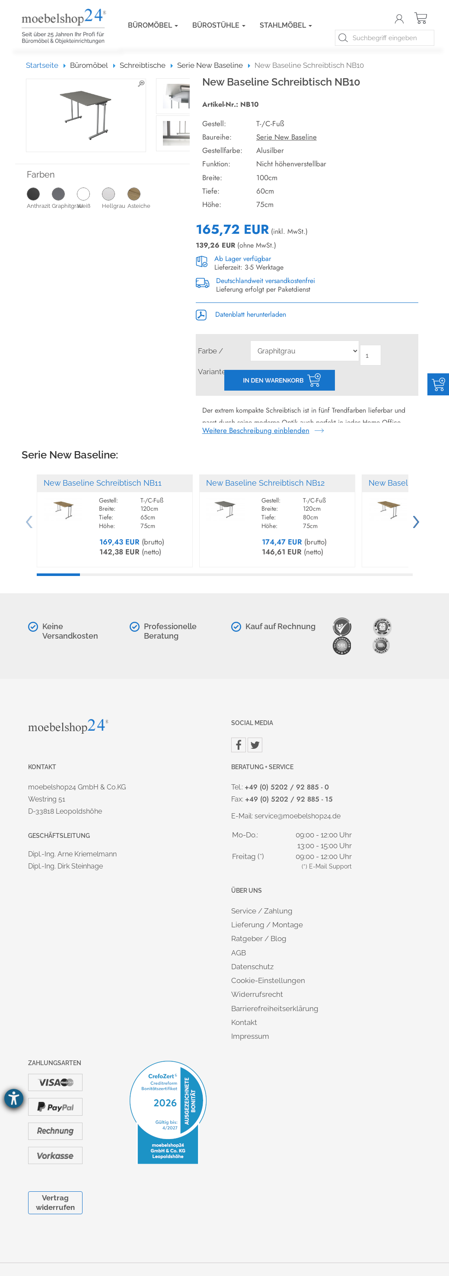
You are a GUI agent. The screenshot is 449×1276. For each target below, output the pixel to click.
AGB (238, 952)
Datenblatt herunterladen (241, 314)
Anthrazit (39, 198)
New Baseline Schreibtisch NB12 (265, 482)
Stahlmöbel (286, 25)
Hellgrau (114, 198)
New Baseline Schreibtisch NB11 (103, 482)
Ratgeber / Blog (259, 938)
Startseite (46, 65)
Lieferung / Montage (267, 924)
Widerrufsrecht (257, 994)
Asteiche (140, 198)
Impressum (250, 1036)
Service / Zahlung (262, 911)
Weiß (89, 198)
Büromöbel (153, 25)
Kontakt (244, 1022)
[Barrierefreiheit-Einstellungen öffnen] (13, 1098)
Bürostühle (218, 25)
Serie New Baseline (286, 137)
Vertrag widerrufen (55, 1202)
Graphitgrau (64, 198)
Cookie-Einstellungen (268, 980)
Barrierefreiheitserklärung (274, 1008)
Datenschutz (252, 966)
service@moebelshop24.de (298, 816)
